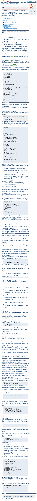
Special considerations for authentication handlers (9, 23)
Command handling (6, 27)
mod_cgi (16, 315)
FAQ (31, 1)
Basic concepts (31, 8)
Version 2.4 (11, 3)
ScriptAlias (14, 56)
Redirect (16, 367)
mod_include (13, 315)
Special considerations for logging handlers (9, 24)
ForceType (11, 366)
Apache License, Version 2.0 (8, 499)
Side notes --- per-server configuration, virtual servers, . (10, 28)
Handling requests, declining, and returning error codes (10, 22)
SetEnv (28, 39)
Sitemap (35, 1)
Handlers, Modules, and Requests (8, 18)
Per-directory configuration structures (7, 377)
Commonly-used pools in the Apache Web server (9, 280)
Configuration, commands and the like (7, 26)
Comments (4, 493)
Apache (2, 3)
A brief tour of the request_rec (6, 106)
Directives (30, 1)
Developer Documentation (15, 3)
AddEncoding (3, 422)
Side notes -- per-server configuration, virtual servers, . (10, 477)
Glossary (33, 1)
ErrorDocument (5, 142)
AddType (8, 366)
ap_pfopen (12, 249)
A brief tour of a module (6, 19)
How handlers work (5, 20)
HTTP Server (4, 3)
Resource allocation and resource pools (7, 25)
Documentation (8, 3)
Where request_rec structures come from (8, 21)
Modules (27, 1)
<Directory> (15, 385)
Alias (13, 367)
